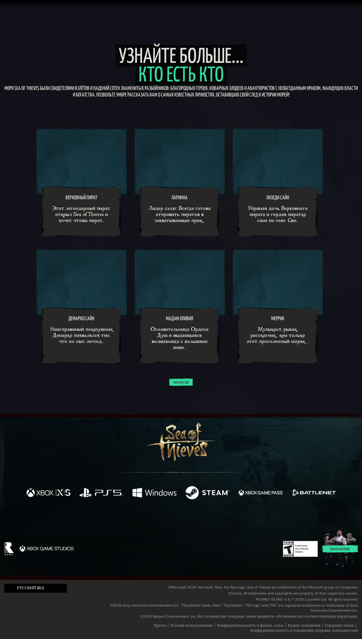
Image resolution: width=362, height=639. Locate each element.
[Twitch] (158, 517)
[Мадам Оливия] (179, 332)
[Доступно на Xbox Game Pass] (260, 493)
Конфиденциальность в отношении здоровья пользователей (304, 630)
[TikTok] (215, 517)
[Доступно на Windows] (154, 493)
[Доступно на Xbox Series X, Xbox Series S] (48, 493)
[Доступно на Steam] (207, 493)
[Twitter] (143, 517)
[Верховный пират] (81, 209)
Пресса (160, 625)
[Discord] (201, 518)
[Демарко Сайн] (81, 329)
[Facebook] (130, 516)
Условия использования (191, 625)
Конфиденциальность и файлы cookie (250, 625)
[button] (35, 588)
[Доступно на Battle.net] (313, 493)
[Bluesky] (229, 518)
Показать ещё (181, 382)
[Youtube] (180, 517)
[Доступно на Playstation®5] (101, 493)
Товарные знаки (339, 625)
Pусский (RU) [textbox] (30, 588)
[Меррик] (277, 329)
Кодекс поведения (304, 625)
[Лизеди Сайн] (277, 209)
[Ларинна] (179, 209)
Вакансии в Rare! (340, 549)
